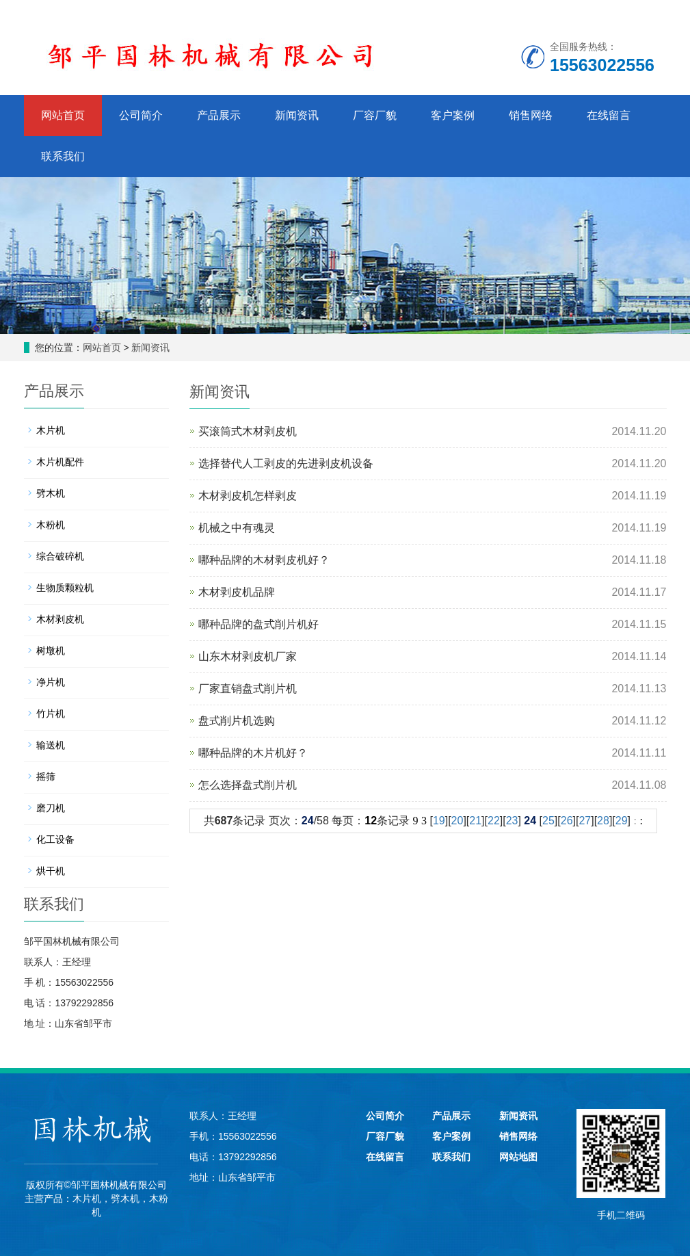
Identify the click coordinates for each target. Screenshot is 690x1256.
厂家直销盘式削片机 (247, 688)
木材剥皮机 (60, 619)
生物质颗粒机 (65, 587)
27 (585, 820)
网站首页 (63, 115)
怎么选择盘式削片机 (247, 785)
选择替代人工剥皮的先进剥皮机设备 (285, 463)
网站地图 (518, 1156)
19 (439, 820)
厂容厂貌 (375, 115)
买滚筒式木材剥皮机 (247, 431)
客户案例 (453, 115)
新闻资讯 (297, 115)
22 (494, 820)
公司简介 (141, 115)
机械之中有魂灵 (236, 528)
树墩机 (50, 650)
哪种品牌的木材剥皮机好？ (264, 560)
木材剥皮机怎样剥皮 (247, 495)
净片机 (50, 682)
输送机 (50, 745)
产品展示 (219, 115)
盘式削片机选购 (236, 721)
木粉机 (50, 524)
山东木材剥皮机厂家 (247, 656)
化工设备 (55, 839)
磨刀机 (50, 807)
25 (548, 820)
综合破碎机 (60, 556)
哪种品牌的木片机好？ (253, 753)
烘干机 (50, 870)
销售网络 (531, 115)
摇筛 (45, 776)
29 (621, 820)
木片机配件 (60, 461)
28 (603, 820)
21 (475, 820)
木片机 (50, 430)
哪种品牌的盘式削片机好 (258, 624)
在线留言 (609, 115)
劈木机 (50, 493)
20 (457, 820)
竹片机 (50, 713)
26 (567, 820)
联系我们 (63, 156)
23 (512, 820)
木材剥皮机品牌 (236, 592)
